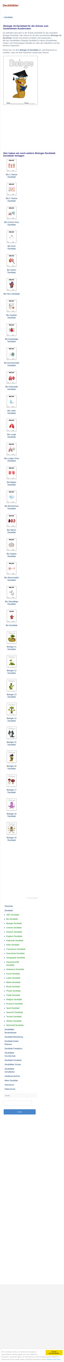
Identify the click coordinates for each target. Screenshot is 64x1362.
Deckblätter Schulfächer (10, 1070)
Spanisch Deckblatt (14, 1012)
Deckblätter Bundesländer (11, 1031)
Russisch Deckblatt (14, 1004)
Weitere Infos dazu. (54, 1359)
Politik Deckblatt (13, 995)
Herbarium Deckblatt (15, 969)
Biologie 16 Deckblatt (29, 50)
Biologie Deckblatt (14, 923)
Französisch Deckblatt (15, 949)
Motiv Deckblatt (11, 1080)
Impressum (9, 1085)
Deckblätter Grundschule (10, 1054)
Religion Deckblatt (14, 999)
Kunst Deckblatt (13, 974)
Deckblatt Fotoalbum (13, 1049)
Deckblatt (8, 17)
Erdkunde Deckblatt (14, 941)
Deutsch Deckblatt (14, 932)
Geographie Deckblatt (15, 958)
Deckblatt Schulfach (13, 1060)
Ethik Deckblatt (12, 945)
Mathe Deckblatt (13, 982)
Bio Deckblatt (11, 625)
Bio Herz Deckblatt (12, 294)
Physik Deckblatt (13, 991)
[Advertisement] (31, 127)
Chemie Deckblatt (14, 928)
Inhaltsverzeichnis (12, 1076)
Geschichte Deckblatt (15, 953)
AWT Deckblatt (12, 915)
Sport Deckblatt (12, 1008)
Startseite (9, 906)
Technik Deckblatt (13, 1017)
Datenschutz (10, 1089)
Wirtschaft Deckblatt (14, 1025)
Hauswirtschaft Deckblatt (12, 963)
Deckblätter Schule (13, 1064)
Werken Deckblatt (14, 1021)
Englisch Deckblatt (14, 936)
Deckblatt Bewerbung (14, 1037)
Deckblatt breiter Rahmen (12, 1042)
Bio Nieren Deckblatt (11, 531)
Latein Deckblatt (13, 978)
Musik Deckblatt (13, 987)
